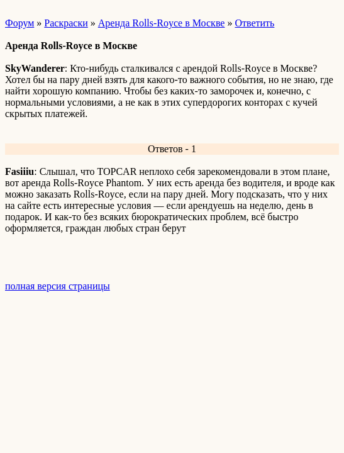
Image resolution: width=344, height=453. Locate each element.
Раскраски (65, 23)
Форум (19, 23)
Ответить (254, 23)
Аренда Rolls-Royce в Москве (161, 23)
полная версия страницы (57, 286)
